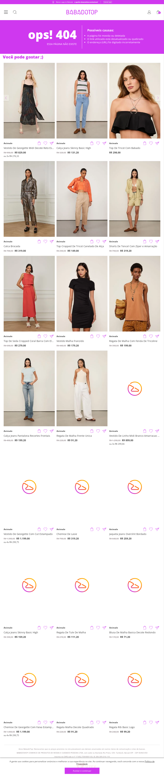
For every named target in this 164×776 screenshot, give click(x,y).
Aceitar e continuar (82, 770)
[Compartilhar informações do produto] (52, 143)
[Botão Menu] (6, 12)
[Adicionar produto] (39, 143)
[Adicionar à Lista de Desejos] (45, 143)
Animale (8, 143)
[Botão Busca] (15, 12)
